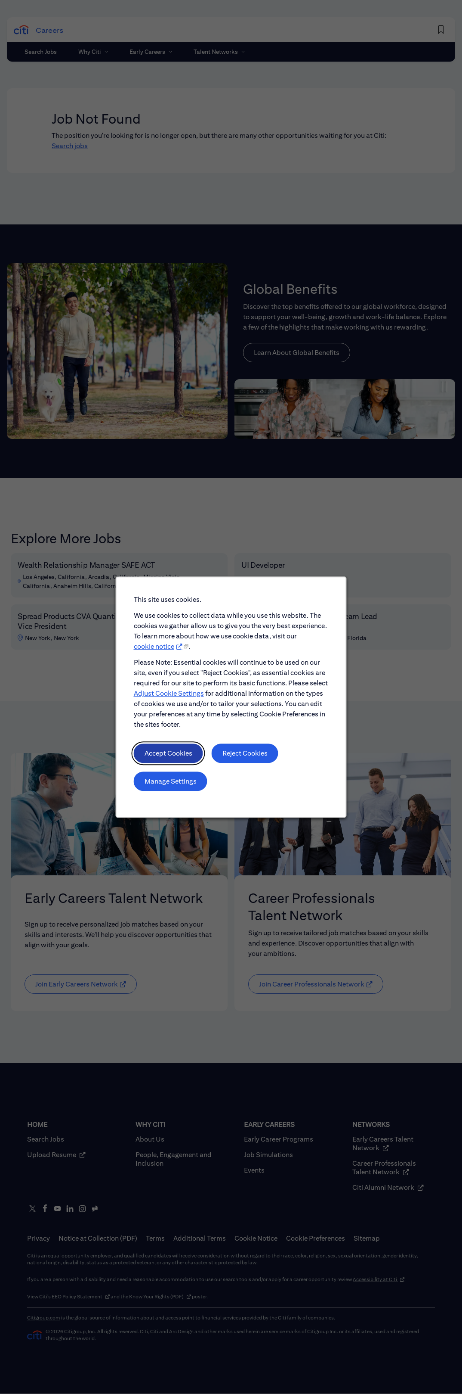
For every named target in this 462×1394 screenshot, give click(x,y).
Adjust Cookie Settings (169, 696)
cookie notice (155, 649)
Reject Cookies (244, 755)
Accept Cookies (169, 755)
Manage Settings (171, 783)
